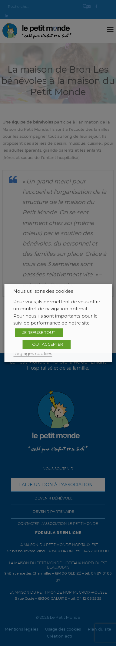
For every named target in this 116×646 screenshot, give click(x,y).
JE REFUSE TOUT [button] (38, 332)
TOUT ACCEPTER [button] (46, 344)
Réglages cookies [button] (32, 353)
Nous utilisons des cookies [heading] (43, 291)
